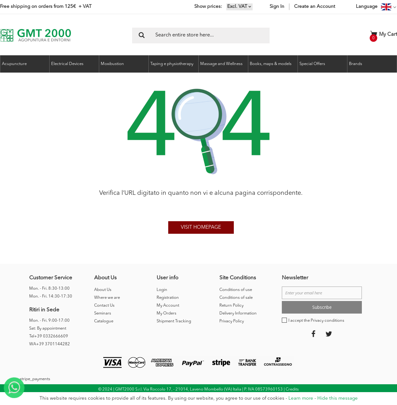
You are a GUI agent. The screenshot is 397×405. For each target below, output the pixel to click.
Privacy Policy (231, 321)
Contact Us (104, 306)
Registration (168, 298)
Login (162, 290)
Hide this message (337, 398)
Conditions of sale (236, 298)
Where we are (107, 298)
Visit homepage (201, 227)
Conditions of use (235, 290)
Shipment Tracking (174, 321)
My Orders (166, 313)
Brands (355, 64)
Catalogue (103, 321)
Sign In (277, 6)
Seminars (102, 313)
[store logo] (35, 35)
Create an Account (314, 6)
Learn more (300, 398)
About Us (102, 290)
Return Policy (231, 306)
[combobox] (201, 35)
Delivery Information (238, 313)
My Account (168, 306)
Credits (292, 389)
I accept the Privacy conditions (316, 321)
